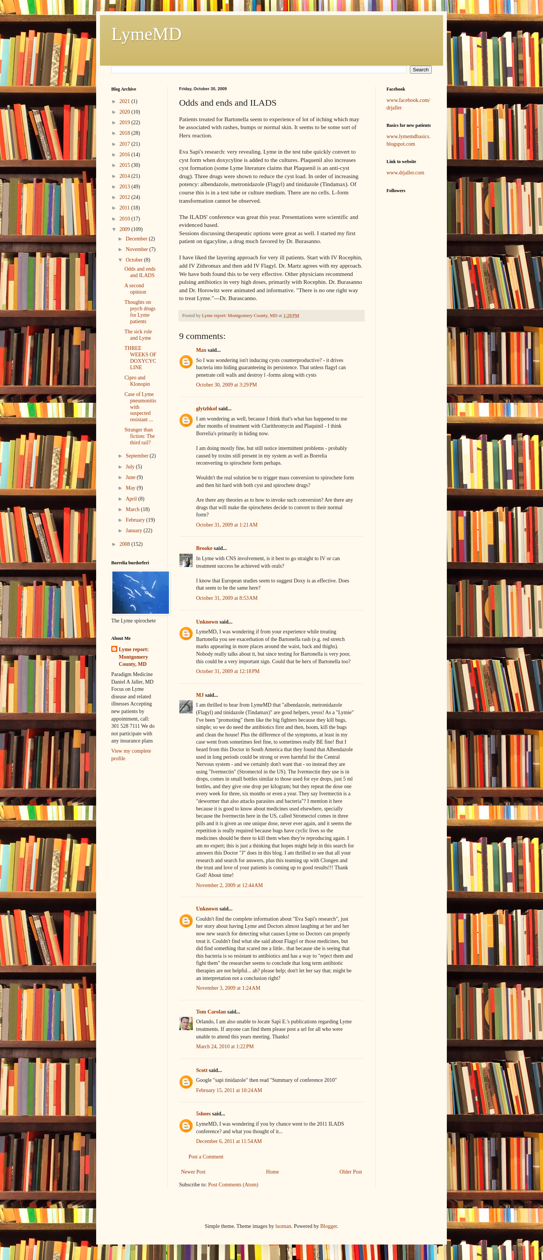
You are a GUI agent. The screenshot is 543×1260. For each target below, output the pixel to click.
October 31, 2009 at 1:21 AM (227, 525)
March (133, 509)
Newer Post (193, 1172)
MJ (200, 695)
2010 (126, 219)
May (131, 488)
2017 (126, 144)
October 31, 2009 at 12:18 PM (228, 671)
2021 (126, 101)
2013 (126, 186)
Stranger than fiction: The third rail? (139, 436)
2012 (126, 197)
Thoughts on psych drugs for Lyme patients (139, 311)
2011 (125, 208)
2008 (126, 544)
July (131, 467)
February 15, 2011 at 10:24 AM (229, 1090)
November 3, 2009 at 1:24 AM (228, 988)
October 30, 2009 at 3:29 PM (226, 385)
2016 (126, 154)
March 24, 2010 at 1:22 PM (225, 1046)
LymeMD (146, 34)
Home (272, 1172)
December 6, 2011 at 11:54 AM (229, 1141)
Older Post (351, 1172)
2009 (126, 229)
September (137, 456)
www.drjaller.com (405, 173)
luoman (283, 1226)
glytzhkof (206, 408)
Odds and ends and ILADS (139, 272)
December (137, 239)
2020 (126, 112)
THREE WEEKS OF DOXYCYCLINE (140, 357)
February (136, 520)
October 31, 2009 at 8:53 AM (227, 598)
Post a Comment (206, 1157)
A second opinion (135, 289)
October (135, 260)
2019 (126, 122)
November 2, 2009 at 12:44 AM (229, 885)
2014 (126, 176)
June (131, 477)
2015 (126, 165)
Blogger (328, 1226)
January (134, 530)
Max (201, 350)
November (137, 249)
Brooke (204, 548)
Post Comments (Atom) (233, 1185)
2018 (126, 133)
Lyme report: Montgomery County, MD (134, 657)
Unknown (207, 622)
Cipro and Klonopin (137, 381)
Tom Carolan (211, 1012)
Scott (201, 1070)
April (132, 499)
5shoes (203, 1114)
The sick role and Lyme (138, 335)
